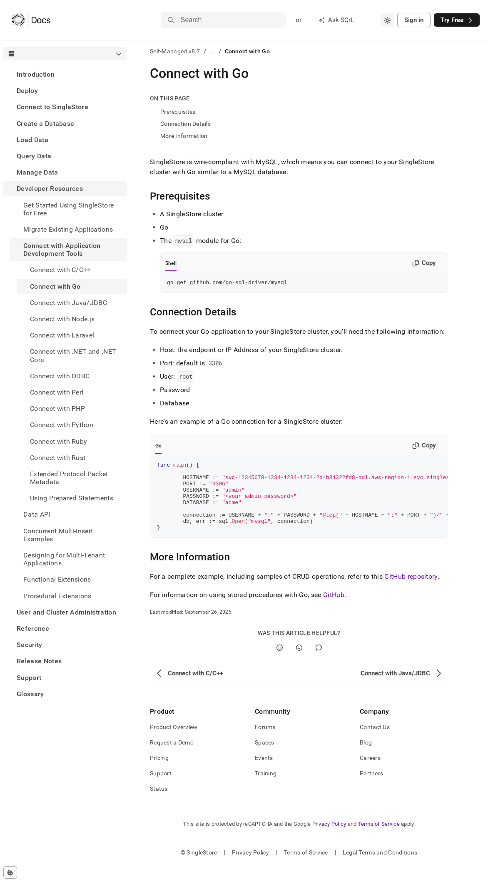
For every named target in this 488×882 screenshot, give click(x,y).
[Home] (31, 20)
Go (158, 447)
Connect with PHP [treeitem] (57, 408)
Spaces (264, 757)
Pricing (159, 773)
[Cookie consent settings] (10, 872)
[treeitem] (65, 74)
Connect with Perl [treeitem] (56, 392)
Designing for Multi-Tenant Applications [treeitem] (64, 559)
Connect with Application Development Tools (62, 249)
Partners (371, 788)
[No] (299, 662)
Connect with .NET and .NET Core (73, 355)
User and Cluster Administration (66, 612)
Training (265, 788)
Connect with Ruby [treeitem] (58, 441)
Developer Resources (50, 188)
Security (29, 645)
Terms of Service (379, 839)
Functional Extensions (57, 579)
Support (29, 678)
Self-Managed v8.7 (175, 51)
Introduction (36, 74)
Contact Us (375, 742)
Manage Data (37, 172)
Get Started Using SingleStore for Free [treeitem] (68, 209)
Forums (265, 742)
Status (159, 803)
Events (264, 773)
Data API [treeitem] (36, 514)
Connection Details (185, 123)
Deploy (27, 91)
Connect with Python (61, 425)
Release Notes (39, 661)
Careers (370, 773)
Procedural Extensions (57, 596)
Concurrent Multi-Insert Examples (58, 535)
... (212, 51)
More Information (183, 135)
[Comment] (319, 662)
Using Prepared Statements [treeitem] (71, 498)
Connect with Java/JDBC (68, 303)
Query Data (34, 156)
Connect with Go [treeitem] (55, 286)
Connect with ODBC (60, 376)
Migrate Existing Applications (68, 229)
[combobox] (387, 20)
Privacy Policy (329, 839)
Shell (171, 263)
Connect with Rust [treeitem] (57, 458)
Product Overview (173, 742)
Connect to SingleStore (52, 107)
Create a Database (45, 123)
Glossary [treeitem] (30, 694)
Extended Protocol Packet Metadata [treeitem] (69, 478)
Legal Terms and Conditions (380, 867)
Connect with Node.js (62, 319)
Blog (366, 757)
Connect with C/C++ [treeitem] (60, 270)
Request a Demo (172, 757)
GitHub (333, 610)
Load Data (32, 140)
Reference (33, 628)
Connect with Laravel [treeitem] (62, 335)
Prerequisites (178, 111)
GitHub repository (410, 591)
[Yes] (279, 662)
